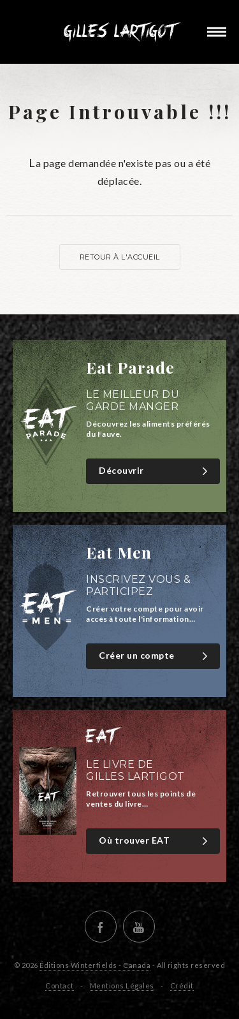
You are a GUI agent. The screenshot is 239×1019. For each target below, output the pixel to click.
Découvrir (154, 471)
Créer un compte (154, 656)
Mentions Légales (122, 985)
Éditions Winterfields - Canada (95, 965)
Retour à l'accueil (120, 257)
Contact (59, 985)
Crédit (182, 985)
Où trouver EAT (154, 841)
